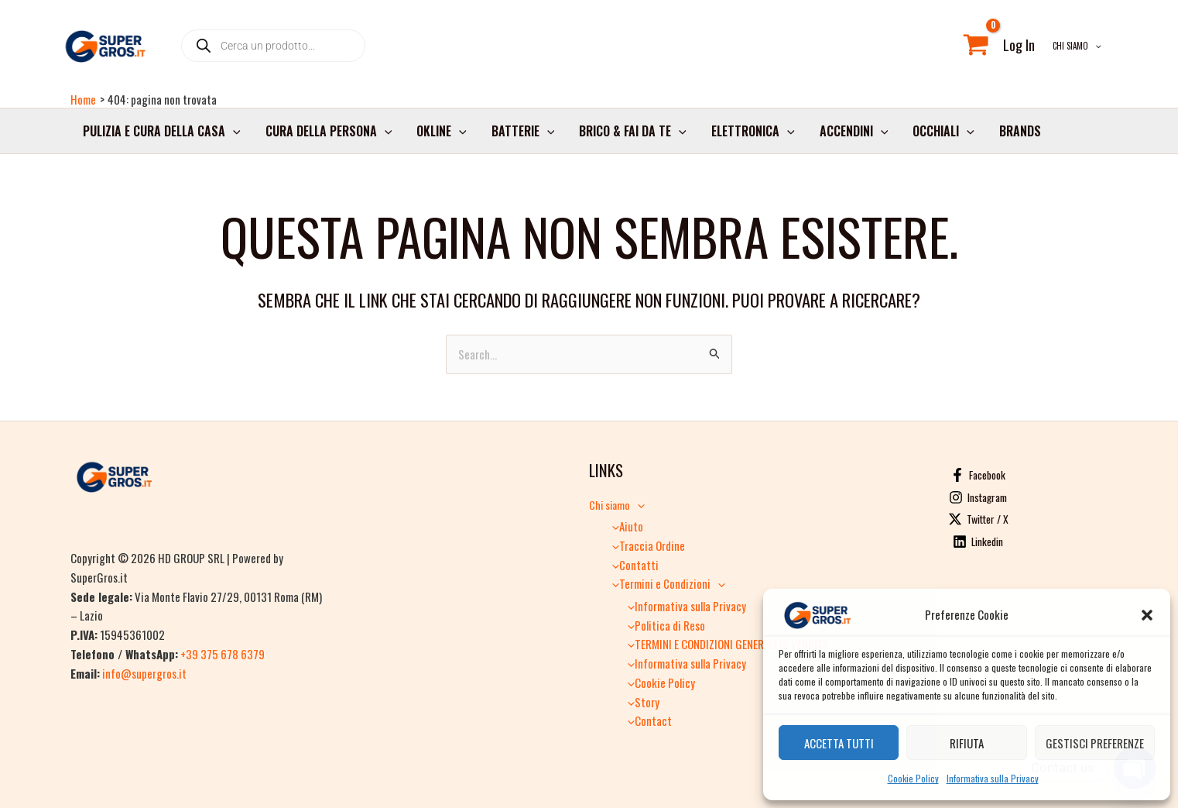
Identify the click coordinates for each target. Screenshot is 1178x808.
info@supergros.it (144, 672)
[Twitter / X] (978, 519)
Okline (441, 130)
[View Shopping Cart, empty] (976, 45)
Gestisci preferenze (1095, 742)
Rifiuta (967, 742)
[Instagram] (978, 497)
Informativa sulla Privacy (993, 778)
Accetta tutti (839, 742)
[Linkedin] (978, 541)
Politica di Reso (662, 625)
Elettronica (753, 130)
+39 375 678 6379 (222, 653)
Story (639, 701)
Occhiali (943, 130)
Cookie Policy (913, 778)
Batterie (523, 130)
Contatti (631, 564)
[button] (1147, 615)
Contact (646, 720)
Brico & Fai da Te (633, 130)
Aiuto (623, 526)
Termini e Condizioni (664, 583)
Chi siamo (1077, 45)
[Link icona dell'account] (1019, 46)
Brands (1020, 131)
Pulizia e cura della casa (162, 130)
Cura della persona (328, 130)
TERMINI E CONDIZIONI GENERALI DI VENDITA (724, 643)
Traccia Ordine (644, 545)
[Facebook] (978, 475)
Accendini (854, 130)
